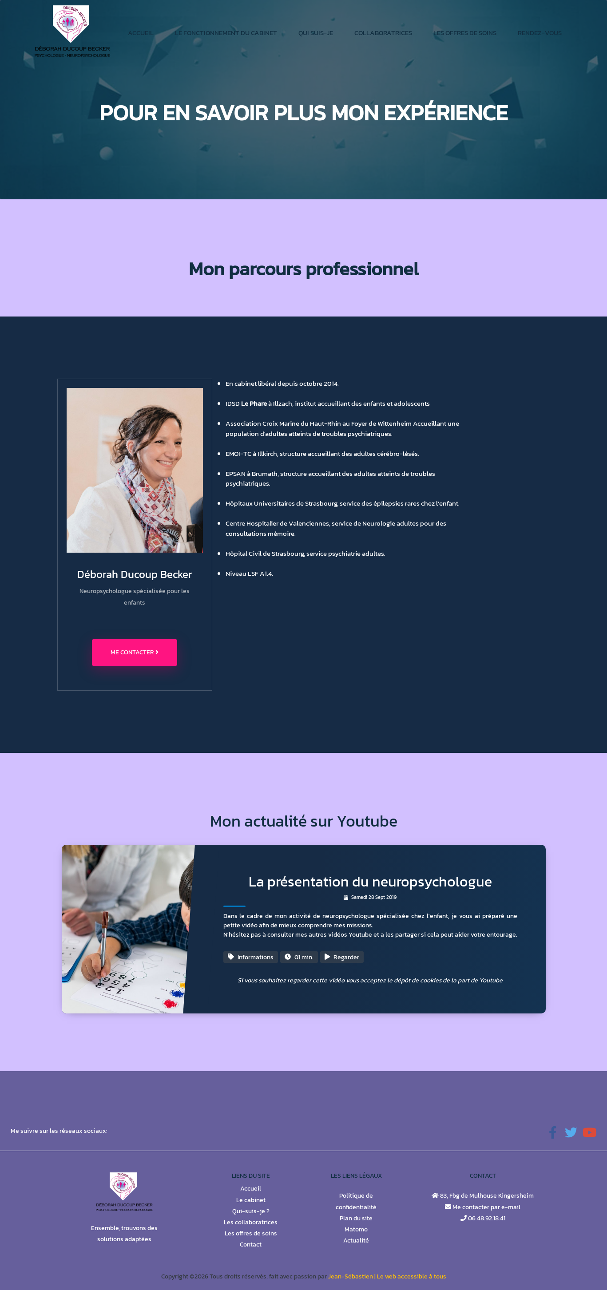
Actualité (356, 1240)
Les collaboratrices (251, 1222)
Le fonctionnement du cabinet (226, 33)
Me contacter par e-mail (485, 1207)
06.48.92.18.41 (486, 1218)
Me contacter (135, 652)
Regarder (342, 957)
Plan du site (356, 1218)
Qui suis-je (315, 33)
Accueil (141, 33)
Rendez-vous (540, 33)
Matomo (356, 1229)
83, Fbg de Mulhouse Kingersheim (486, 1195)
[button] (553, 1133)
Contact (251, 1244)
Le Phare (254, 403)
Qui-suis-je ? (251, 1211)
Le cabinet (251, 1200)
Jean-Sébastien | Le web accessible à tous (387, 1276)
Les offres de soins (464, 33)
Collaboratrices (383, 33)
